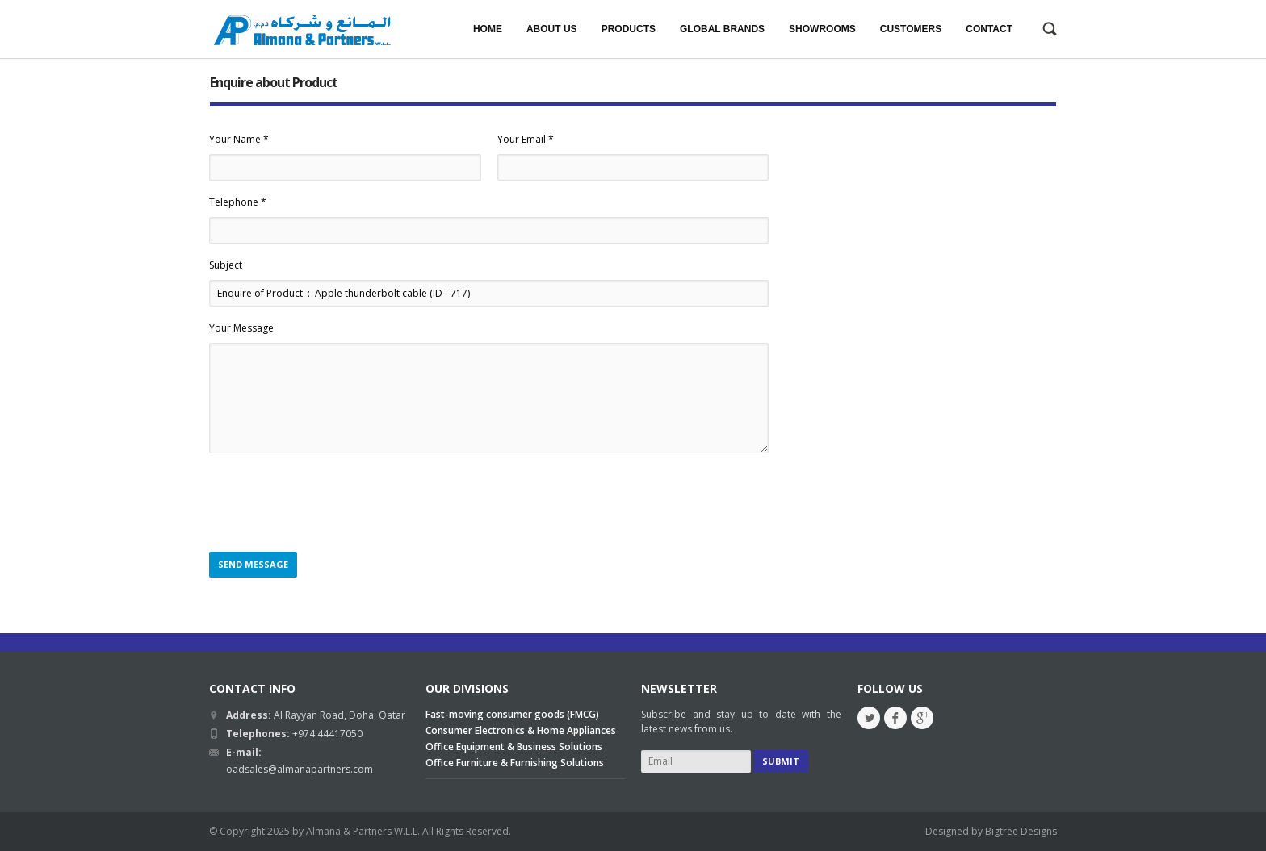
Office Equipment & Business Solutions (513, 746)
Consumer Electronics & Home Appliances (520, 730)
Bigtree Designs (1021, 831)
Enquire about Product (273, 82)
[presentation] (332, 503)
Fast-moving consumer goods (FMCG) (512, 714)
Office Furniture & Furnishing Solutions (514, 763)
